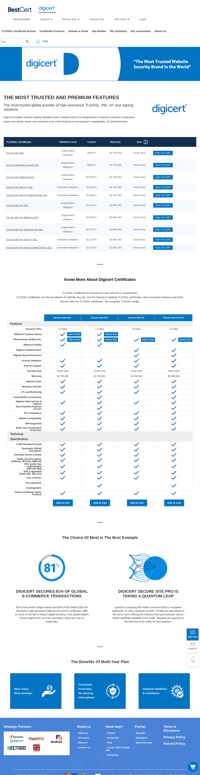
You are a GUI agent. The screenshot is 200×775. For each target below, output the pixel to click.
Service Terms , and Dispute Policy (167, 768)
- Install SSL (112, 730)
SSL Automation (142, 31)
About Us (162, 31)
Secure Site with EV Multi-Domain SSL (27, 195)
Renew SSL (69, 19)
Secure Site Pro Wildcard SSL (22, 217)
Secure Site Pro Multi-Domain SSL (24, 229)
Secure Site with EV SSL (19, 187)
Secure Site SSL (15, 153)
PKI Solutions (120, 31)
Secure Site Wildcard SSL (20, 177)
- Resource (83, 730)
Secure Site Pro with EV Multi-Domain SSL (29, 247)
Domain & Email (79, 31)
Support (45, 19)
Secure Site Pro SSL (17, 205)
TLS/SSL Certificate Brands (19, 31)
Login (142, 19)
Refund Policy (174, 736)
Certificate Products (53, 31)
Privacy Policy (174, 730)
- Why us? (82, 735)
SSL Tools (120, 19)
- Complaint (112, 747)
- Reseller (140, 726)
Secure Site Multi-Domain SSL (22, 165)
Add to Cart (74, 332)
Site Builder (100, 31)
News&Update (21, 19)
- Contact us (83, 740)
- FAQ (109, 735)
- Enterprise (141, 730)
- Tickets (110, 726)
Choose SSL (97, 19)
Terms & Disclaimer (172, 721)
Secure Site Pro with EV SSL (21, 239)
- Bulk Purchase (143, 735)
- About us (82, 726)
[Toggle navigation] (193, 766)
